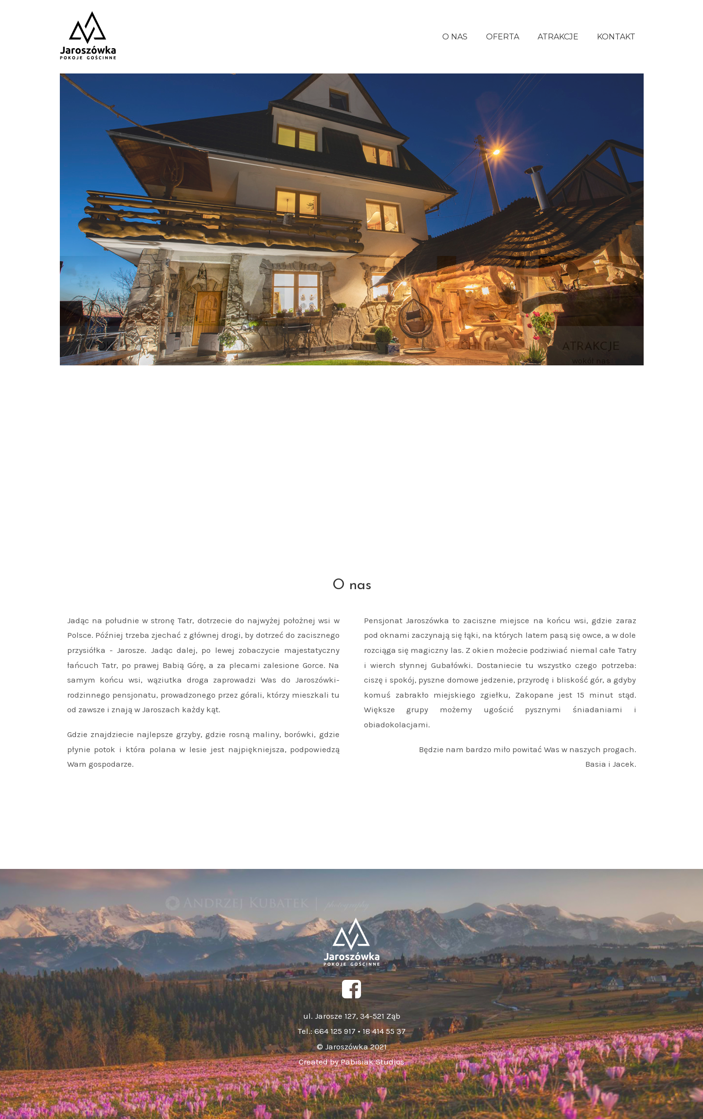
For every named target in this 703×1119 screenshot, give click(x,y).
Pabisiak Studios (371, 1061)
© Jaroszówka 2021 (352, 1046)
